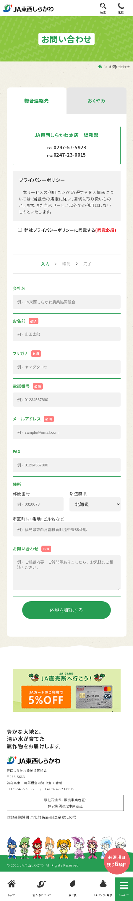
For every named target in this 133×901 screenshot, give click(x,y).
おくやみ (96, 100)
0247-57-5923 (69, 147)
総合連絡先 (36, 100)
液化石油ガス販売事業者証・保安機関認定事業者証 (65, 808)
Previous (8, 697)
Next (125, 697)
